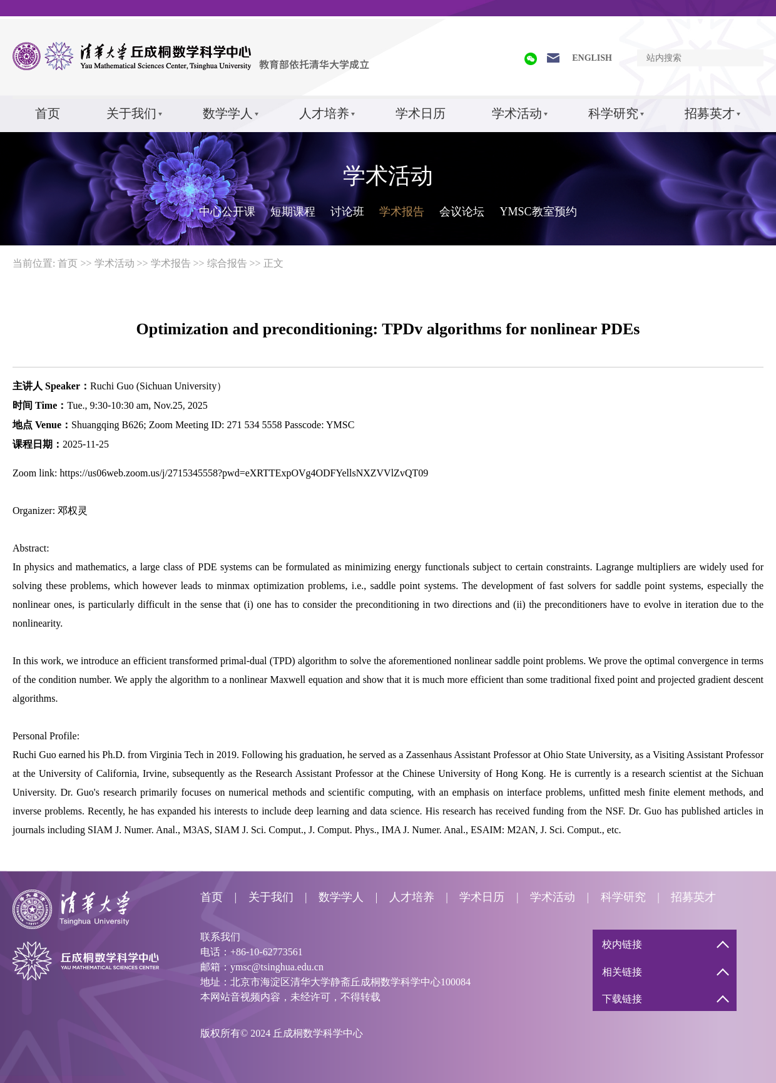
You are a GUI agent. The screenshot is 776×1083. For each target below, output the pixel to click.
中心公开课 (227, 211)
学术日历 (421, 113)
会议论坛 (461, 211)
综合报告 (227, 263)
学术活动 (517, 113)
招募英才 (710, 113)
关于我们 (131, 113)
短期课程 (292, 211)
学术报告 (401, 211)
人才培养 (324, 113)
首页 (47, 113)
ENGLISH (592, 58)
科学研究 (613, 113)
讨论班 (347, 211)
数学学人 (228, 113)
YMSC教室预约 (537, 211)
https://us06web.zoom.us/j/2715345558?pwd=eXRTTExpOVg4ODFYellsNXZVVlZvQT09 (244, 473)
